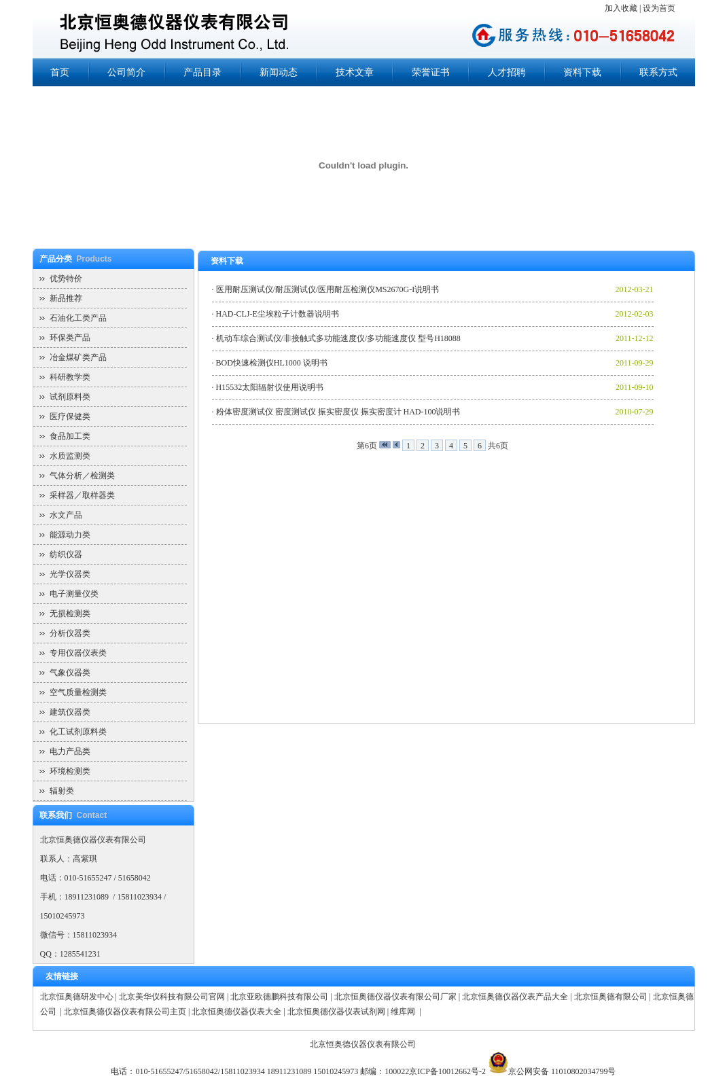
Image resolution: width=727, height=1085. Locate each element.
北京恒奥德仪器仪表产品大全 (515, 996)
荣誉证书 (431, 72)
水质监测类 (70, 456)
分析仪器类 (70, 633)
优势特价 (66, 278)
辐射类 (62, 791)
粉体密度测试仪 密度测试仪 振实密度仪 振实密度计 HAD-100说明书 (338, 411)
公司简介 (126, 72)
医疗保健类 (70, 416)
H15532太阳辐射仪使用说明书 (270, 387)
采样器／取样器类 (82, 495)
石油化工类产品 (78, 318)
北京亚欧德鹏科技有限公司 (279, 996)
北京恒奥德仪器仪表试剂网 (336, 1011)
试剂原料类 (70, 397)
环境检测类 (70, 771)
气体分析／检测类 (82, 475)
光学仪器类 (70, 574)
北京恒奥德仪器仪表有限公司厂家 (395, 996)
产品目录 (202, 72)
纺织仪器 (66, 554)
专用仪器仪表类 (78, 653)
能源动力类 (70, 534)
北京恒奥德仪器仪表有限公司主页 (125, 1011)
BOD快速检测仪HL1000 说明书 (271, 363)
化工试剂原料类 (78, 731)
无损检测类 (70, 613)
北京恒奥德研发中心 (76, 996)
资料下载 (582, 72)
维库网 (404, 1011)
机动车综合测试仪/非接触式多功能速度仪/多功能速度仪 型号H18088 (338, 338)
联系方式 (658, 72)
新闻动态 (279, 72)
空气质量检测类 (78, 692)
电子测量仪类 (74, 594)
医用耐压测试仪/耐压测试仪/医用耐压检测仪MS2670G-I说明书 (328, 289)
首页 (59, 72)
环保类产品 (70, 337)
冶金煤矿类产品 (78, 357)
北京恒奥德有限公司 (611, 996)
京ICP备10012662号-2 (447, 1071)
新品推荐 (66, 298)
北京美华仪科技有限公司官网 (172, 996)
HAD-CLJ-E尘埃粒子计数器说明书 (277, 314)
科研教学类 (70, 377)
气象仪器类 (70, 672)
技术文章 (355, 72)
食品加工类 (70, 436)
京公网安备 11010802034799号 (562, 1071)
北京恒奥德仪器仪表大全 (236, 1011)
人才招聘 (507, 72)
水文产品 (66, 515)
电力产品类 (70, 751)
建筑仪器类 (70, 712)
